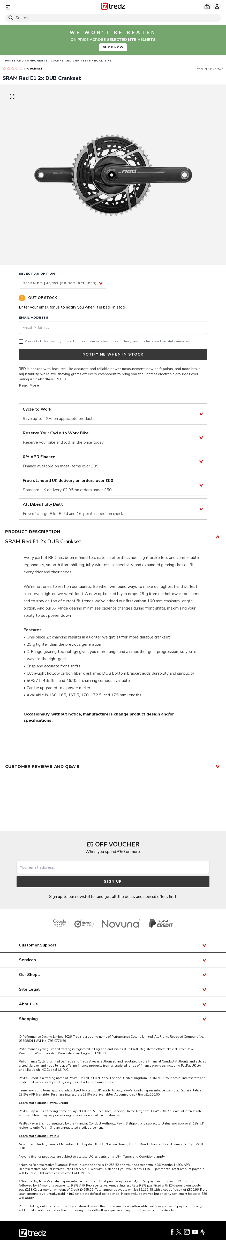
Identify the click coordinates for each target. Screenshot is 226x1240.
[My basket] (207, 6)
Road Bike (102, 61)
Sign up (113, 881)
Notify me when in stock (113, 354)
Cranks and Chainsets (71, 61)
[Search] (113, 18)
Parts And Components (26, 61)
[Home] (113, 7)
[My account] (217, 6)
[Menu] (40, 7)
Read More (29, 385)
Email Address (34, 317)
